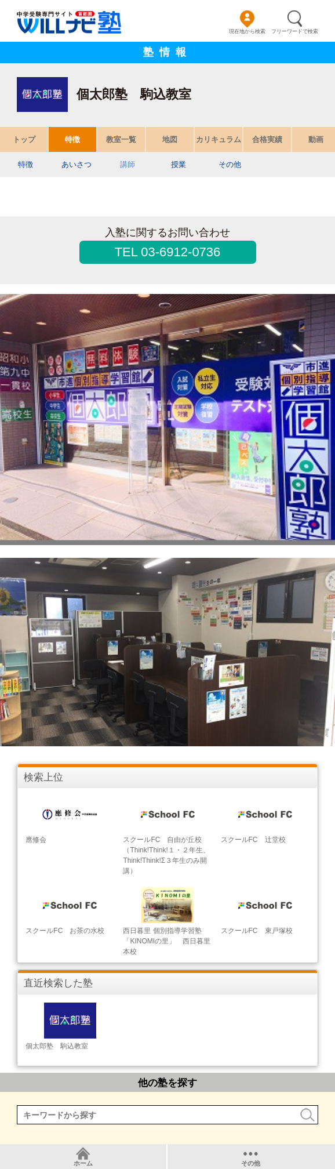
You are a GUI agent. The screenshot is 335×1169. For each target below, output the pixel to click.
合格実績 (267, 139)
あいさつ (76, 164)
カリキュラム (218, 139)
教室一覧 (121, 139)
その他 (230, 164)
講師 (127, 164)
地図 (169, 139)
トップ (24, 139)
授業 (178, 164)
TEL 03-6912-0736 (168, 252)
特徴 (72, 139)
